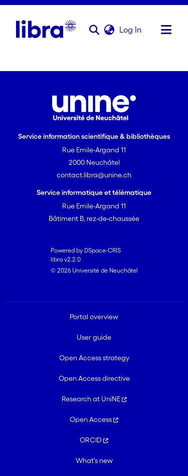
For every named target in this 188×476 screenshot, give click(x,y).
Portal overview (94, 317)
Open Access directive (94, 378)
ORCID (94, 440)
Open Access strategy (94, 358)
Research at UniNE (94, 399)
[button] (94, 30)
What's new (94, 460)
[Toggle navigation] (166, 29)
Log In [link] (130, 29)
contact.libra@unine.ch (94, 175)
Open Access (94, 419)
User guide (94, 337)
